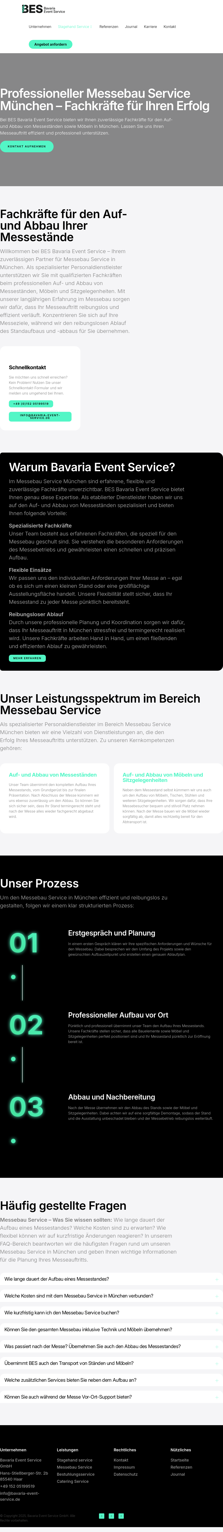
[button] (111, 1279)
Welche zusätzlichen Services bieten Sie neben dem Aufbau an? (75, 1384)
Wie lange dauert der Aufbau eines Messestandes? (61, 1279)
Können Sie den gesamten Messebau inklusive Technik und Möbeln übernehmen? (94, 1331)
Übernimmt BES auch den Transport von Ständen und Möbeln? (74, 1366)
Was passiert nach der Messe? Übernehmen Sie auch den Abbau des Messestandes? (100, 1349)
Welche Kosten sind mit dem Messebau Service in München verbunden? (84, 1296)
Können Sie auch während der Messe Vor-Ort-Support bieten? (73, 1401)
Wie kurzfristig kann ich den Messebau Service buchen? (66, 1314)
